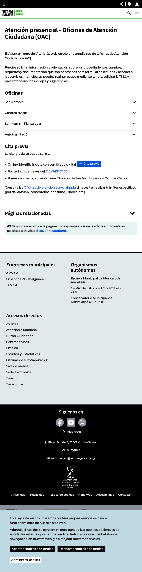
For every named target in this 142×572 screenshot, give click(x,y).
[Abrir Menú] (137, 13)
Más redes (74, 479)
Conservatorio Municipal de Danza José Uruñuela (91, 347)
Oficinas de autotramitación (27, 407)
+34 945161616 (71, 497)
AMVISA (12, 320)
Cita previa (91, 211)
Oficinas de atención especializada (50, 234)
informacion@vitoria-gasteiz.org (73, 505)
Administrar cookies (26, 560)
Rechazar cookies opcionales (81, 549)
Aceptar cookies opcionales (32, 549)
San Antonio (14, 149)
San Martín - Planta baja (23, 171)
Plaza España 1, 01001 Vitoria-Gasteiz (73, 489)
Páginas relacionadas (28, 260)
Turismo (12, 425)
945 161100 (59, 219)
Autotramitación (17, 182)
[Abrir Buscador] (130, 13)
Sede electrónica (18, 419)
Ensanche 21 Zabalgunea (25, 326)
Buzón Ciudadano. (53, 278)
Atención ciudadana (21, 377)
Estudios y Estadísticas (23, 401)
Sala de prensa (17, 413)
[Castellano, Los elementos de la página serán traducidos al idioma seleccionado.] (129, 4)
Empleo (12, 395)
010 (47, 219)
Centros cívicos (16, 160)
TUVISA (11, 332)
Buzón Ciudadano (19, 383)
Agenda (12, 371)
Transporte (14, 431)
